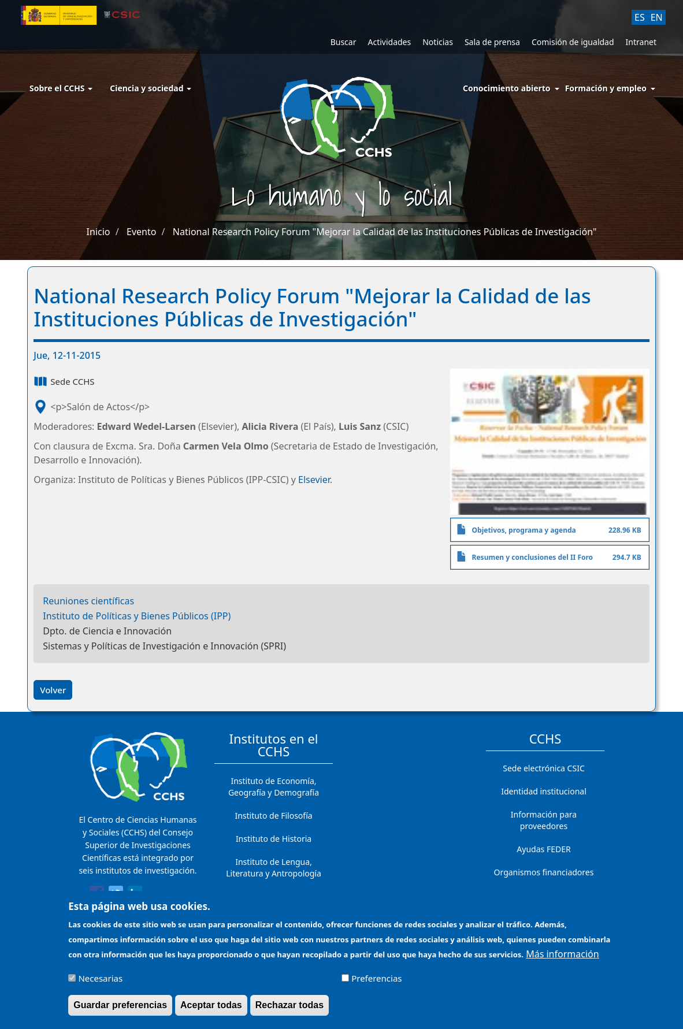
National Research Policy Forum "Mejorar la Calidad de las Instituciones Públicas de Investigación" (385, 231)
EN (657, 17)
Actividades (389, 41)
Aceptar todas (211, 1011)
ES (639, 17)
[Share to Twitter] (116, 895)
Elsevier (314, 479)
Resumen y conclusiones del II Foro (532, 557)
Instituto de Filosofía (273, 815)
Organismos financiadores (544, 872)
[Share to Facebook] (97, 895)
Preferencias (376, 984)
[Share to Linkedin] (135, 895)
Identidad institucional (544, 791)
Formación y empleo (606, 88)
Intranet (641, 41)
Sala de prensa (492, 41)
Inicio (98, 231)
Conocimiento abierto (507, 88)
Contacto (543, 895)
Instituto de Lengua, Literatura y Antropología (273, 867)
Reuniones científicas (88, 601)
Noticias (437, 41)
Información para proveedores (544, 820)
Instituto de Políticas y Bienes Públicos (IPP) (137, 616)
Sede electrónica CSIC (543, 768)
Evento (141, 231)
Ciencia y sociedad (150, 88)
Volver (53, 690)
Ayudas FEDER (543, 849)
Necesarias (100, 984)
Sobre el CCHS (60, 88)
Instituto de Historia (273, 838)
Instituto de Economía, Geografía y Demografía (273, 786)
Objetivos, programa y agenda (524, 530)
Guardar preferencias (120, 1011)
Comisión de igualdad (573, 41)
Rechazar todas (289, 1011)
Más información (562, 959)
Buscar (344, 41)
